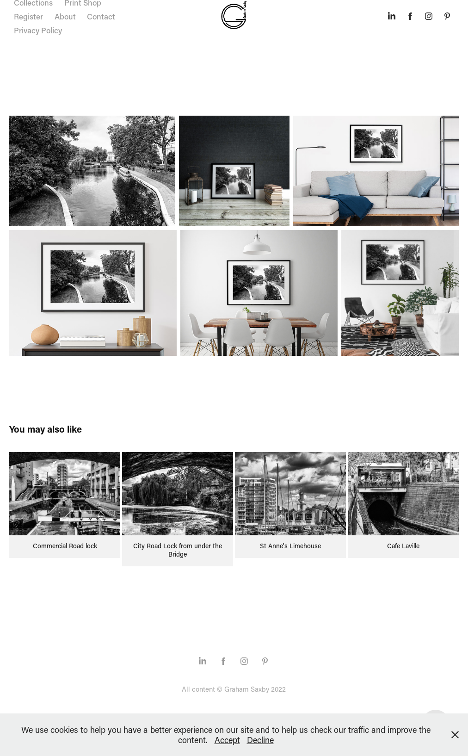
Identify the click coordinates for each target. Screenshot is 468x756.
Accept (227, 739)
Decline (260, 739)
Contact (101, 16)
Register (28, 16)
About (65, 16)
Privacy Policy (38, 30)
